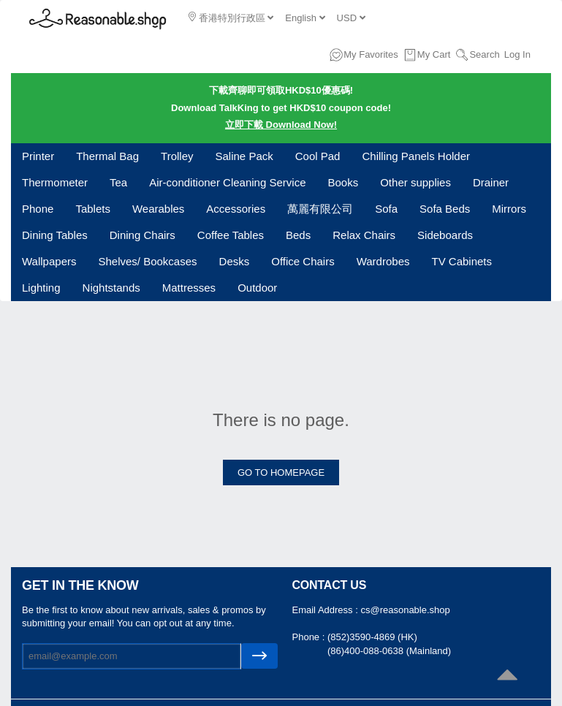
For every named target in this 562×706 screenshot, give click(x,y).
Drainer (491, 182)
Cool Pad (318, 156)
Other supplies (415, 182)
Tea (118, 182)
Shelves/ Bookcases (147, 261)
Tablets (92, 208)
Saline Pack (244, 156)
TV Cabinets (461, 261)
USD (351, 17)
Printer (38, 156)
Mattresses (189, 287)
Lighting (41, 287)
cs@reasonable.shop (404, 609)
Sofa (386, 208)
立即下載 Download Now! (281, 124)
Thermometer (55, 182)
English (304, 17)
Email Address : (326, 609)
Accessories (235, 208)
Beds (298, 235)
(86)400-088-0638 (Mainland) (389, 650)
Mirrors (509, 208)
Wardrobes (383, 261)
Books (343, 182)
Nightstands (111, 287)
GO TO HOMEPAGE (281, 472)
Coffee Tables (230, 235)
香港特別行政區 (231, 17)
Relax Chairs (364, 235)
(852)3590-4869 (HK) (372, 636)
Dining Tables (55, 235)
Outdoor (257, 287)
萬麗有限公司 (320, 208)
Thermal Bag (107, 156)
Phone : (309, 636)
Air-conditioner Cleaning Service (227, 182)
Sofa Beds (444, 208)
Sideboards (445, 235)
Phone (37, 208)
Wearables (158, 208)
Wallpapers (49, 261)
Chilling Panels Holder (416, 156)
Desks (234, 261)
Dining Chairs (142, 235)
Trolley (177, 156)
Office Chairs (302, 261)
